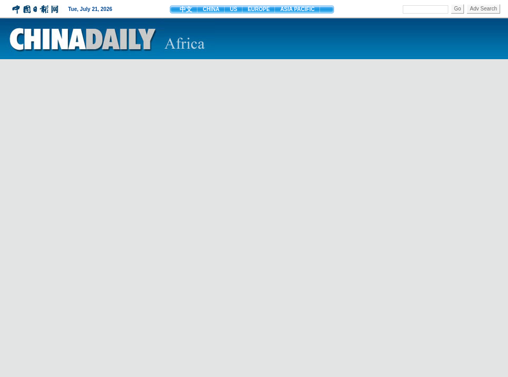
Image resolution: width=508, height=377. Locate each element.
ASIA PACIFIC (297, 9)
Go (457, 9)
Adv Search (483, 9)
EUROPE (259, 9)
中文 (186, 9)
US (233, 9)
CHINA (211, 9)
